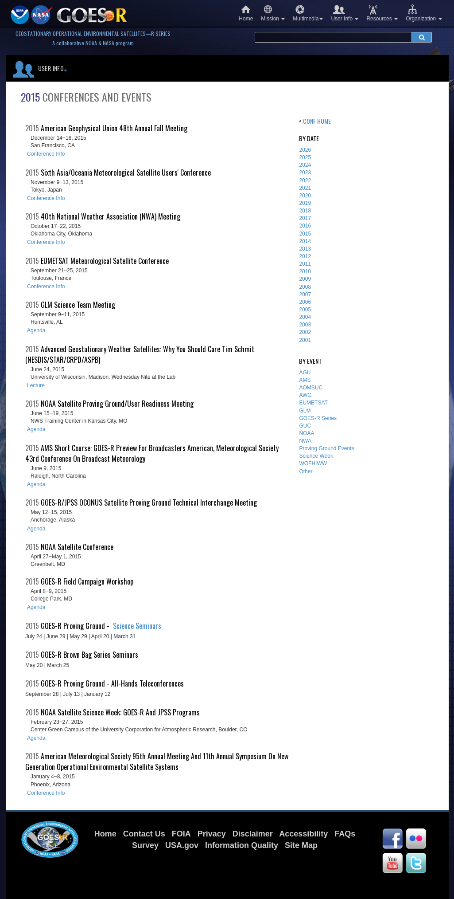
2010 (305, 271)
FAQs (344, 833)
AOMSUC (310, 388)
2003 (305, 325)
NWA (305, 441)
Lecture (36, 385)
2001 (305, 340)
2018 (305, 211)
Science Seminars (137, 625)
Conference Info (46, 154)
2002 (305, 332)
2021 (305, 188)
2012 (305, 256)
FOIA (181, 833)
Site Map (301, 845)
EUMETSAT (313, 403)
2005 (305, 309)
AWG (305, 395)
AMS (304, 380)
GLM (304, 411)
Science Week (316, 456)
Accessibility (303, 833)
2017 (305, 218)
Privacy (212, 833)
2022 (305, 180)
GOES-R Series (318, 418)
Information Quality (241, 845)
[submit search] (421, 37)
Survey (145, 845)
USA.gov (181, 845)
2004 (305, 317)
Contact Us (144, 833)
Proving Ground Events (326, 448)
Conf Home (317, 121)
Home (246, 13)
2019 (305, 203)
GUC (305, 426)
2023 (305, 172)
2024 (305, 165)
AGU (304, 372)
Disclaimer (253, 833)
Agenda (36, 330)
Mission (273, 13)
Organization (424, 13)
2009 (305, 279)
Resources (382, 13)
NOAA (306, 433)
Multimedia (308, 13)
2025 (305, 157)
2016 (305, 226)
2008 (305, 287)
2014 (305, 241)
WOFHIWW (313, 463)
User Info (344, 13)
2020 (305, 195)
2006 (305, 302)
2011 (305, 264)
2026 (305, 150)
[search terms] (333, 37)
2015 (305, 234)
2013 (305, 249)
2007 (305, 294)
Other (305, 471)
